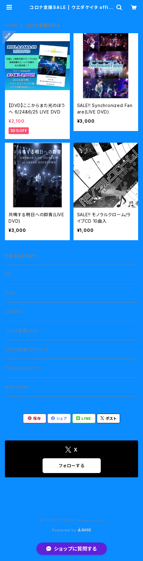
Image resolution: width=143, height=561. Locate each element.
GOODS (13, 311)
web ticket (16, 386)
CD (8, 274)
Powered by (71, 530)
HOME (11, 25)
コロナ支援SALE (21, 330)
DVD (10, 293)
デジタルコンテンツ (23, 368)
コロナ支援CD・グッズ (26, 349)
